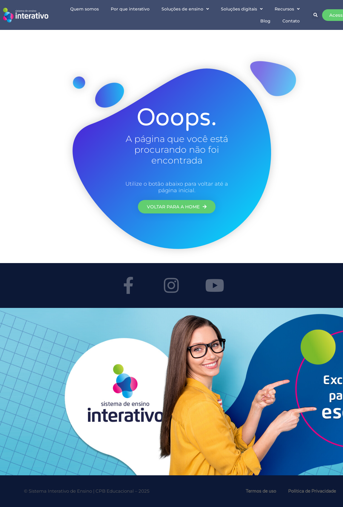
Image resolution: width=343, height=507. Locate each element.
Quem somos (84, 9)
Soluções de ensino (185, 9)
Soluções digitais (242, 9)
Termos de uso (261, 491)
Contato (291, 21)
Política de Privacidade (312, 491)
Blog (265, 21)
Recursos (287, 9)
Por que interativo (130, 9)
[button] (315, 15)
